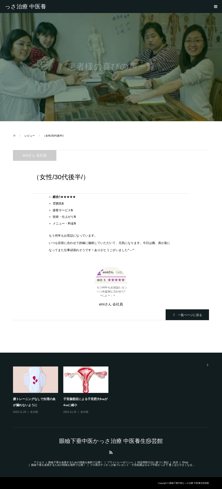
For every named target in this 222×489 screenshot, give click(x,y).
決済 (175, 462)
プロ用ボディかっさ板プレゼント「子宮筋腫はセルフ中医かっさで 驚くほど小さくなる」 (142, 464)
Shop (185, 462)
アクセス (39, 462)
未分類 (34, 411)
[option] (113, 390)
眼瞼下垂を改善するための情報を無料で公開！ (75, 462)
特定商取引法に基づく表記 (153, 462)
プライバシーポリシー (120, 462)
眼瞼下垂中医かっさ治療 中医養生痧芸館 (25, 6)
